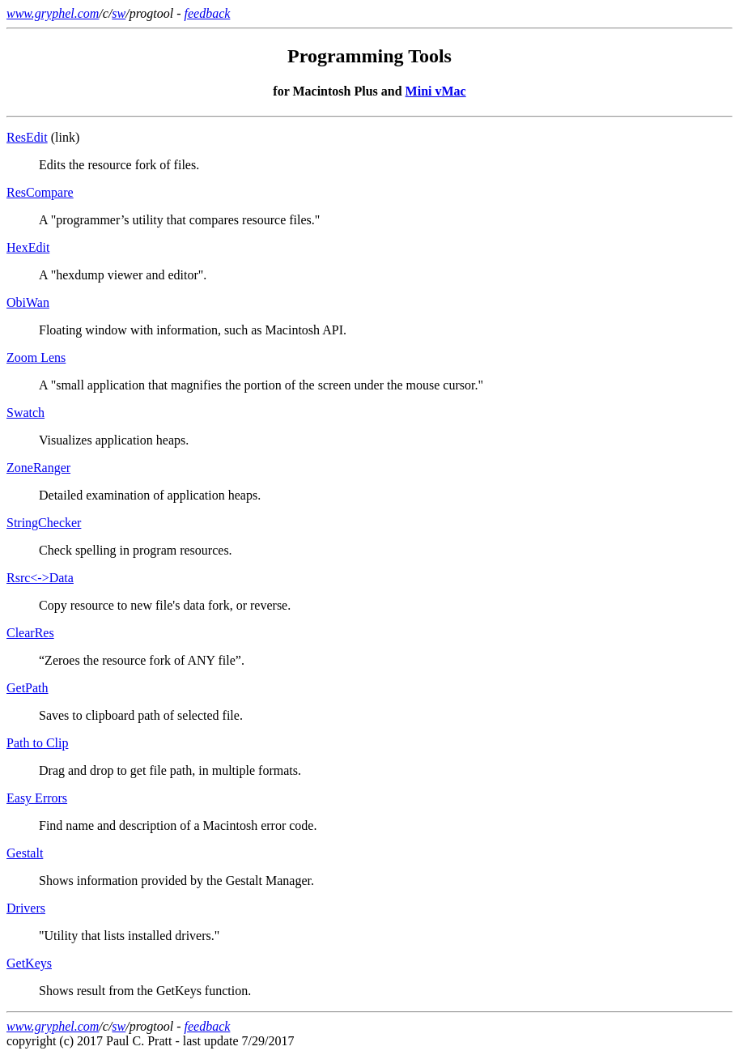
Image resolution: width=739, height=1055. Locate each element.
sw (118, 13)
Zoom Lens (36, 357)
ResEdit (27, 137)
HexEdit (27, 247)
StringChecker (43, 523)
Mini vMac (436, 91)
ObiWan (27, 302)
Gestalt (24, 853)
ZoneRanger (38, 467)
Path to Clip (37, 743)
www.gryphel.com (52, 13)
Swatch (25, 412)
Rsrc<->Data (40, 578)
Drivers (25, 908)
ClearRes (30, 633)
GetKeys (29, 963)
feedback (208, 13)
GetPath (27, 688)
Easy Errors (36, 798)
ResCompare (40, 192)
